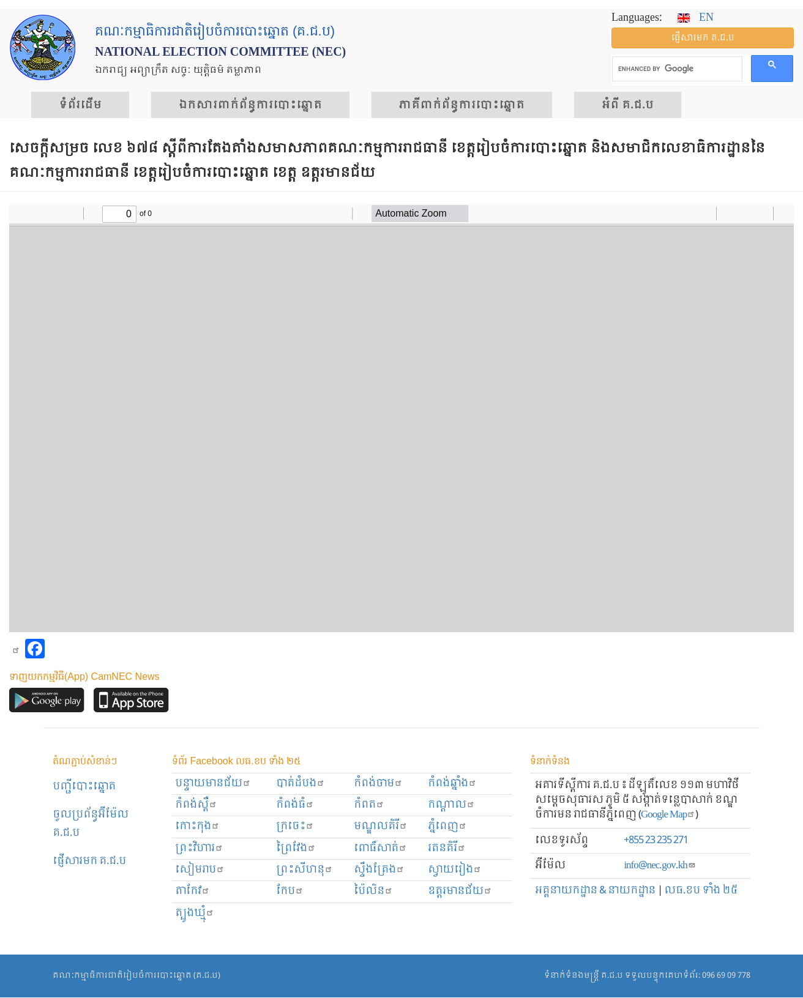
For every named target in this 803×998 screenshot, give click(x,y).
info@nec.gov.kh (659, 865)
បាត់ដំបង (300, 783)
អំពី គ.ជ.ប (628, 105)
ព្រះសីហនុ (304, 870)
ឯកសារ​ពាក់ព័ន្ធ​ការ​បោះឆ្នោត (250, 105)
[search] (676, 69)
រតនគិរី (447, 848)
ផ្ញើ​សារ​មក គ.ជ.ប (702, 38)
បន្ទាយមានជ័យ (213, 783)
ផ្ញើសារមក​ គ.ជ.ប (89, 861)
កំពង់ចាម (378, 783)
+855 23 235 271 (656, 840)
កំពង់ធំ (295, 805)
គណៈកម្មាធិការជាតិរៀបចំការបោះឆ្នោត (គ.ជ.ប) (136, 976)
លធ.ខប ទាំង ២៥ (701, 890)
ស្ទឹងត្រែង (379, 870)
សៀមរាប (200, 870)
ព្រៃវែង (296, 848)
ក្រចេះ (295, 826)
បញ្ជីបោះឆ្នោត (84, 786)
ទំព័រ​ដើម (80, 105)
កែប (290, 891)
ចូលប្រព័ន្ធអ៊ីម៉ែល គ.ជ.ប (91, 824)
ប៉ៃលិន (373, 891)
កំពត (369, 805)
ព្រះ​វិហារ (199, 848)
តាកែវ (192, 891)
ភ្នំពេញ (447, 826)
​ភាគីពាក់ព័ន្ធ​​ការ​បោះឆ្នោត (462, 105)
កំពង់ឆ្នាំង (452, 783)
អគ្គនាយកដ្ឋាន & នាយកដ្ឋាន (595, 890)
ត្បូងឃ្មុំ (194, 913)
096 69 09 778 (726, 976)
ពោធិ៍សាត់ (380, 848)
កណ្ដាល (451, 805)
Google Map (668, 815)
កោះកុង (197, 826)
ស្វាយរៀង (455, 870)
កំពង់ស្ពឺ (196, 805)
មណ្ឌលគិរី (381, 826)
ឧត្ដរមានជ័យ (460, 891)
